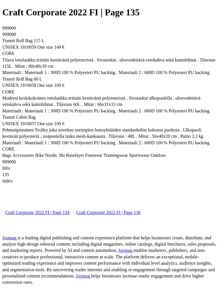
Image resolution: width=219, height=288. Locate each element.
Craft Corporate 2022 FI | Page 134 (37, 212)
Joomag (10, 237)
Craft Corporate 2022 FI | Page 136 (108, 212)
